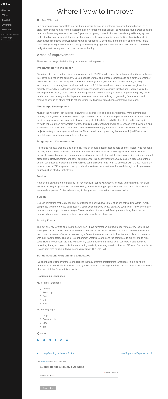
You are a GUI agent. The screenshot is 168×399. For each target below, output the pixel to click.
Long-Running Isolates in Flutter (58, 353)
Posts (5, 15)
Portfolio (6, 29)
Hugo (10, 38)
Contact (6, 25)
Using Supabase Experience (133, 353)
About (5, 20)
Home (5, 10)
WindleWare (45, 361)
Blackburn (10, 40)
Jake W (6, 4)
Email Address (47, 375)
